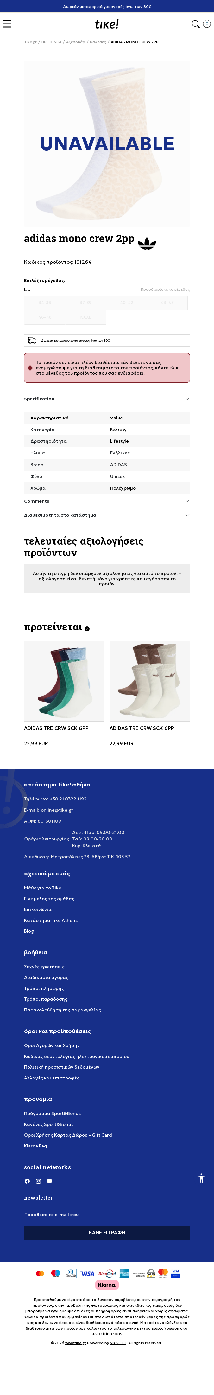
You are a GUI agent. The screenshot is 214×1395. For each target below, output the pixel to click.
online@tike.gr (57, 810)
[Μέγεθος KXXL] (85, 317)
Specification (107, 399)
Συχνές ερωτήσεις (44, 967)
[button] (8, 24)
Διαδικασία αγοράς (46, 977)
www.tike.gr (75, 1342)
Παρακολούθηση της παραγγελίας (62, 1010)
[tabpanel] (64, 693)
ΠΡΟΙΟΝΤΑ (51, 42)
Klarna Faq (35, 1146)
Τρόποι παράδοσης (45, 999)
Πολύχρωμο (123, 488)
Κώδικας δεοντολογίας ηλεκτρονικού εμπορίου (76, 1056)
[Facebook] (27, 1181)
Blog (29, 931)
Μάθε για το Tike (42, 888)
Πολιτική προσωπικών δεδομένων (61, 1067)
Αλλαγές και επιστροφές (51, 1078)
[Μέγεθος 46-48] (44, 317)
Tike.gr (30, 42)
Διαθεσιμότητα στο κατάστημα (107, 515)
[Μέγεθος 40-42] (126, 303)
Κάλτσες (98, 42)
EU (27, 289)
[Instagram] (38, 1181)
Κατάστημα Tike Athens (51, 920)
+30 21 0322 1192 (68, 799)
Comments (107, 501)
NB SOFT (118, 1342)
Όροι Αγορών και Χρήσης (52, 1045)
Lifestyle (119, 441)
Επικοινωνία (38, 909)
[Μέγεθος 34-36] (44, 303)
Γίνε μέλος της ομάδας (49, 899)
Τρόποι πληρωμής (44, 988)
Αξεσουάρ (75, 42)
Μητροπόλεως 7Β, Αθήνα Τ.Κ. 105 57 (90, 857)
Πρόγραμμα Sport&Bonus (52, 1113)
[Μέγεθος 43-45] (167, 303)
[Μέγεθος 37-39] (85, 303)
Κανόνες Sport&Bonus (48, 1124)
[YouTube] (49, 1181)
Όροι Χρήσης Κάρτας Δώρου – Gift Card (68, 1135)
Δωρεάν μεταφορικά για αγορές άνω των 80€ (107, 6)
